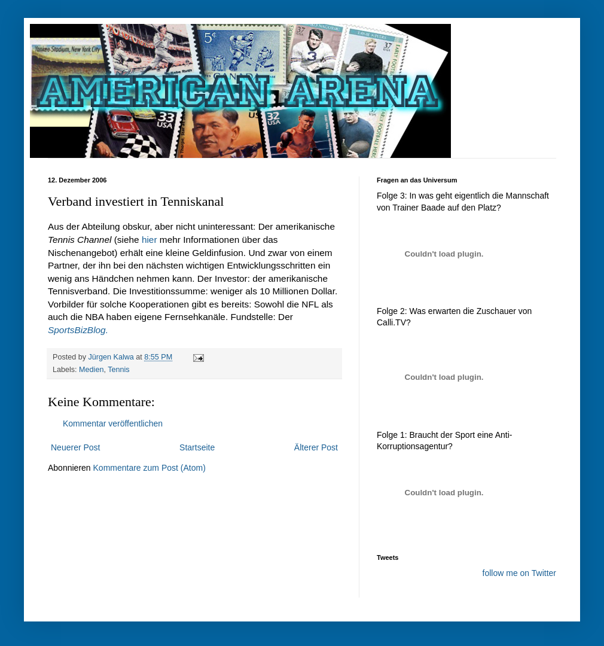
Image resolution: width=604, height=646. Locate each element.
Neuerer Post (75, 447)
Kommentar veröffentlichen (113, 423)
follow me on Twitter (519, 573)
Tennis (118, 369)
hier (149, 239)
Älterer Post (316, 447)
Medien (91, 369)
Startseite (197, 447)
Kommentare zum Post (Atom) (149, 468)
